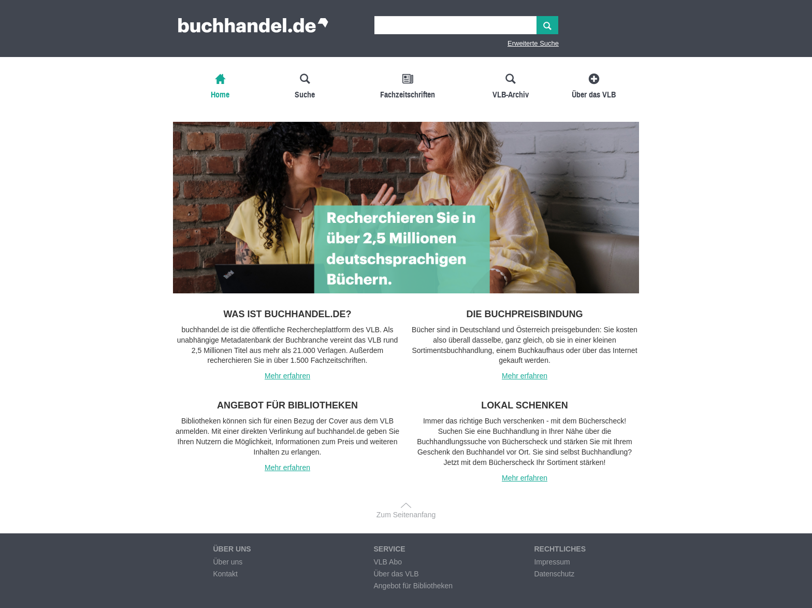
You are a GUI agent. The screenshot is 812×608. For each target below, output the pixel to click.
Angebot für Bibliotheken (413, 586)
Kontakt (225, 574)
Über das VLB (395, 574)
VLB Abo (387, 562)
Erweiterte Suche (533, 43)
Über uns (227, 562)
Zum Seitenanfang (406, 515)
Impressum (552, 562)
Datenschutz (554, 574)
